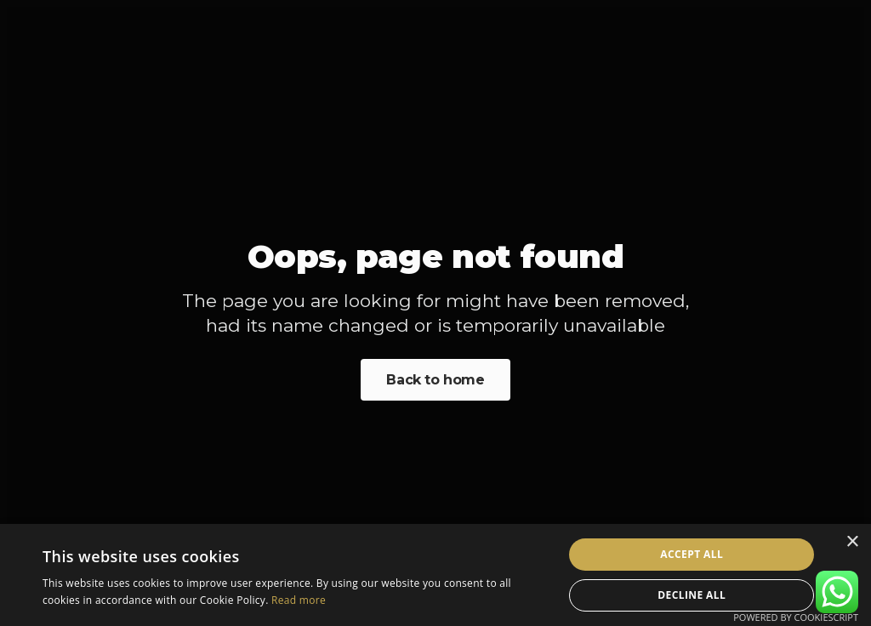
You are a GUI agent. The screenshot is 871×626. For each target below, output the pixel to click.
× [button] (851, 542)
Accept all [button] (691, 554)
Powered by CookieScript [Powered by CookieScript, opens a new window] (795, 617)
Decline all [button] (692, 595)
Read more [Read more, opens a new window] (298, 600)
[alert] (435, 575)
